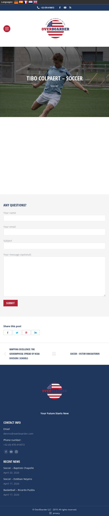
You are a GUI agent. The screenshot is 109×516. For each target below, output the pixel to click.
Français (26, 2)
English (35, 2)
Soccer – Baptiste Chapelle (18, 468)
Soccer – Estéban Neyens (17, 479)
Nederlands (30, 2)
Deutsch (16, 2)
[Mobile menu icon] (6, 28)
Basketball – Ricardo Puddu (19, 490)
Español (21, 2)
